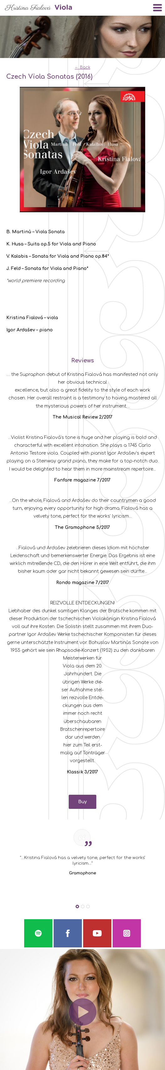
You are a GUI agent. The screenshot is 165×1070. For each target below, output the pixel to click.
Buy (82, 801)
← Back (82, 67)
